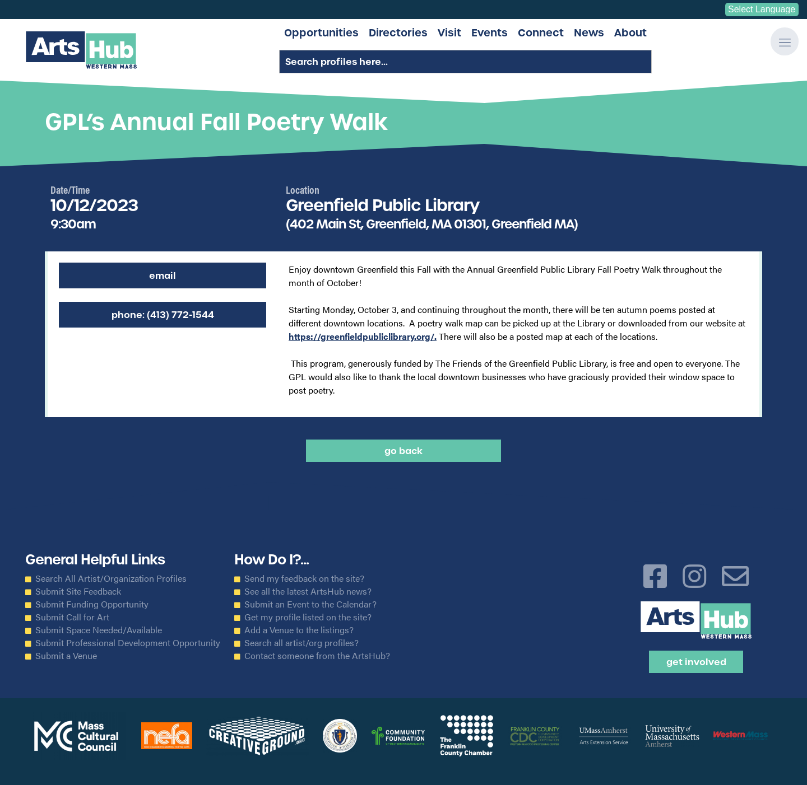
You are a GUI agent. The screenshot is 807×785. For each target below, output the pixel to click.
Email (162, 275)
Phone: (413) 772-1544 (163, 315)
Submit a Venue (66, 655)
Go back (403, 451)
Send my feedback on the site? (304, 578)
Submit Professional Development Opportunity (127, 642)
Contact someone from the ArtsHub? (317, 655)
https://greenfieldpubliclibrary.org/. (363, 336)
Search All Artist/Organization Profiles (111, 578)
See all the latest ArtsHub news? (308, 591)
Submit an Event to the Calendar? (310, 604)
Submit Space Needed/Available (98, 629)
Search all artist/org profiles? (301, 642)
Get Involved (696, 662)
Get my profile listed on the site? (308, 617)
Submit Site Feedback (78, 591)
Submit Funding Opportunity (92, 604)
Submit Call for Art (72, 617)
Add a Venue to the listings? (299, 629)
